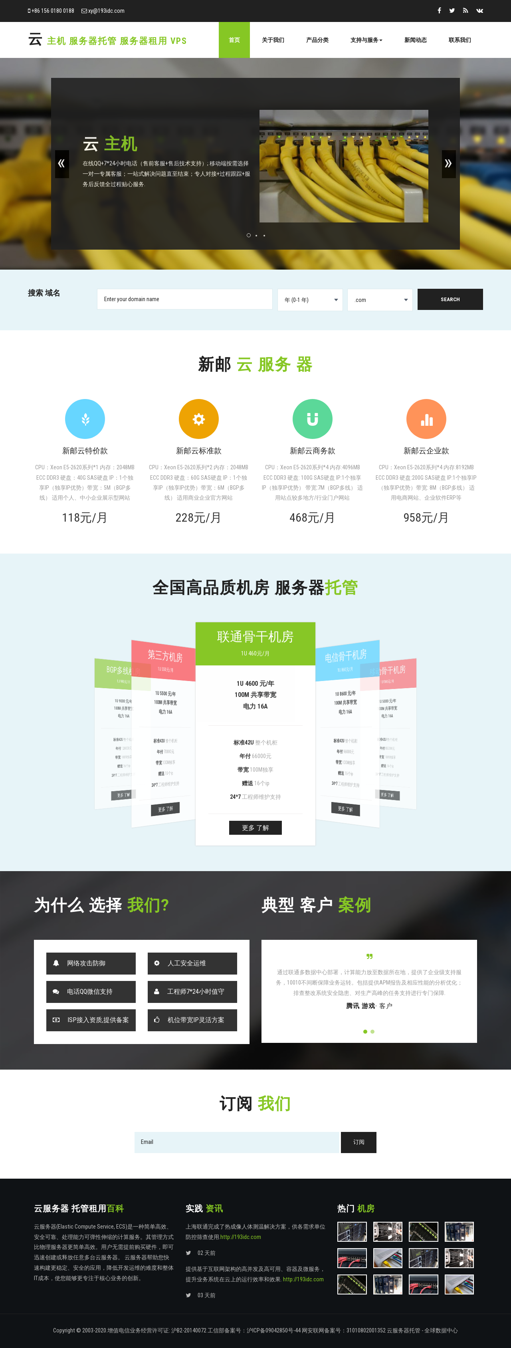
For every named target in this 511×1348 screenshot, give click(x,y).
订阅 (358, 1142)
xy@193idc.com (106, 11)
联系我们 (460, 40)
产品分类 (317, 40)
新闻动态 (415, 40)
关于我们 (273, 40)
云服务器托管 (403, 1330)
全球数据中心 (441, 1330)
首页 (234, 40)
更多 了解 (255, 828)
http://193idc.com (240, 1237)
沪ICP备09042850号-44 (274, 1330)
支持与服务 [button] (366, 40)
